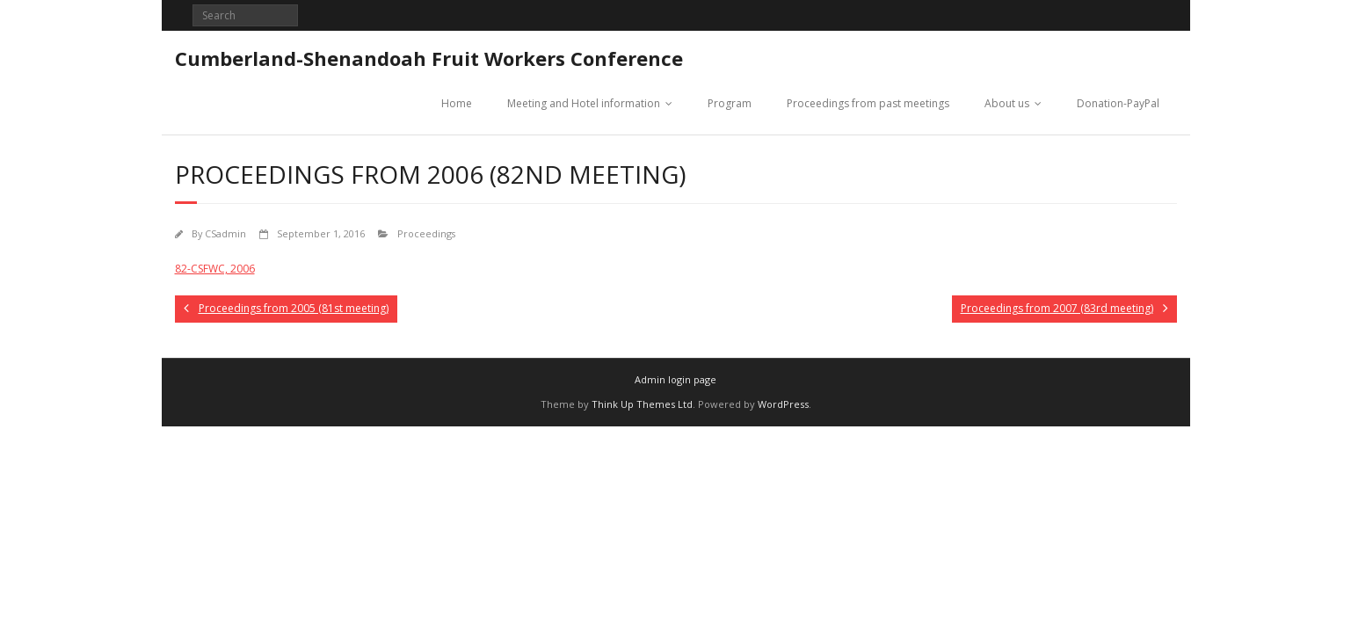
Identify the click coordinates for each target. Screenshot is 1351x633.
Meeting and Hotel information (583, 103)
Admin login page (675, 379)
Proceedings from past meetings (868, 103)
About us (1006, 103)
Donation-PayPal (1118, 103)
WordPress (783, 404)
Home (456, 103)
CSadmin (225, 233)
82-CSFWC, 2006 (215, 268)
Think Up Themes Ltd (642, 404)
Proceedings (426, 233)
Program (730, 103)
